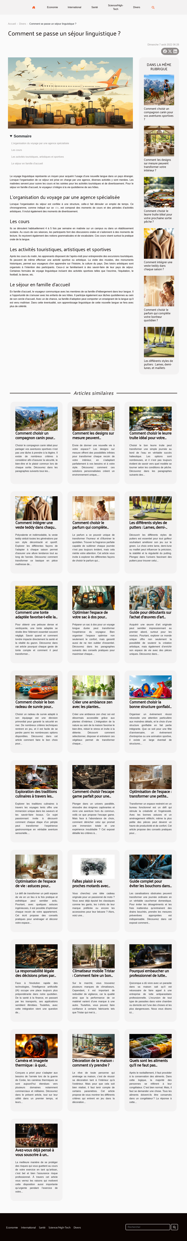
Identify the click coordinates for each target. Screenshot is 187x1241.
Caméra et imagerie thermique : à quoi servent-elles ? (31, 1065)
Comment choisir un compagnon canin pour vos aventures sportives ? (158, 114)
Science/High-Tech (115, 7)
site (57, 207)
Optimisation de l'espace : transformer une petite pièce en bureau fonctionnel (150, 798)
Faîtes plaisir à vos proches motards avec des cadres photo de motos (90, 888)
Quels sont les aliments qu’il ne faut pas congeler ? (148, 1065)
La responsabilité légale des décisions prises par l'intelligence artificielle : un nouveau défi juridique (36, 977)
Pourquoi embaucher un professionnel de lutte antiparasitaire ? (149, 975)
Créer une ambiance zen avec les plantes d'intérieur (92, 706)
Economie (52, 7)
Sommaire (22, 136)
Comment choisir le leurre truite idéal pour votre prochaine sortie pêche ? (158, 216)
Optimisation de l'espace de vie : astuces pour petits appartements (35, 886)
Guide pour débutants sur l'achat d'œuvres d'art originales (150, 617)
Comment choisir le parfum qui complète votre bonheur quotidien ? (157, 315)
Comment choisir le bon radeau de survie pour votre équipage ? (34, 706)
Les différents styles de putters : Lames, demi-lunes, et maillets (158, 364)
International (74, 7)
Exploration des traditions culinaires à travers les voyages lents (36, 796)
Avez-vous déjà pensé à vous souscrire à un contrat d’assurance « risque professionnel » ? (34, 1156)
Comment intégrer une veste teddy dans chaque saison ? (158, 265)
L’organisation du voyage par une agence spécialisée (40, 143)
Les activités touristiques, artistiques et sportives (37, 156)
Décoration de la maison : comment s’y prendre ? (93, 1062)
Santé (94, 7)
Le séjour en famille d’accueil (27, 163)
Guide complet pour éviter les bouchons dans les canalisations (149, 886)
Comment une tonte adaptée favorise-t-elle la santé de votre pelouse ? (35, 617)
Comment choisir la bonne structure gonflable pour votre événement (150, 706)
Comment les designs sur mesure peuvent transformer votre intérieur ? (157, 165)
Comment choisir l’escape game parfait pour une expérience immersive (93, 796)
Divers (136, 7)
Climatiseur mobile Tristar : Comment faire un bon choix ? (93, 975)
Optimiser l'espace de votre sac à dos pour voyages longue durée (90, 617)
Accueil (12, 23)
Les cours (16, 150)
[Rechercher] (148, 1227)
